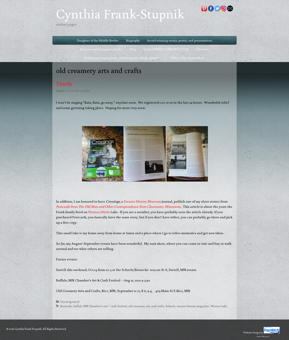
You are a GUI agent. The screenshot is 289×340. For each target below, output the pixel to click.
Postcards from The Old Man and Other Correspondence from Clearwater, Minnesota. (119, 206)
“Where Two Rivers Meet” (187, 58)
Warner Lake (218, 306)
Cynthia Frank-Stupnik (120, 13)
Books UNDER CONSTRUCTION (166, 49)
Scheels (170, 306)
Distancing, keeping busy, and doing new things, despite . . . (123, 58)
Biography (133, 40)
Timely (64, 83)
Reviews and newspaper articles (101, 49)
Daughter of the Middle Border (98, 40)
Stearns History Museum (142, 201)
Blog (133, 49)
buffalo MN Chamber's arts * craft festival (100, 306)
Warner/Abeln (99, 211)
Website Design (251, 332)
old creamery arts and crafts (146, 306)
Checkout (202, 49)
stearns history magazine (193, 306)
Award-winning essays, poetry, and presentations (179, 40)
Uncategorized (69, 301)
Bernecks (66, 306)
